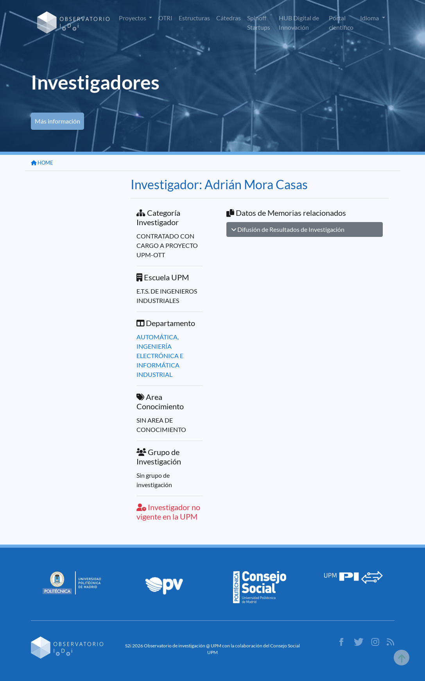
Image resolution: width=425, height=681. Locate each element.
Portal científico (341, 22)
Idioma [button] (370, 18)
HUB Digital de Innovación (299, 22)
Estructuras (194, 18)
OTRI (165, 18)
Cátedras (228, 18)
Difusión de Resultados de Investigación (287, 229)
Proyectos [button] (133, 18)
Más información (57, 121)
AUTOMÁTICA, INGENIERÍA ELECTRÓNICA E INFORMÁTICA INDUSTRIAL (159, 355)
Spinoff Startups (258, 22)
